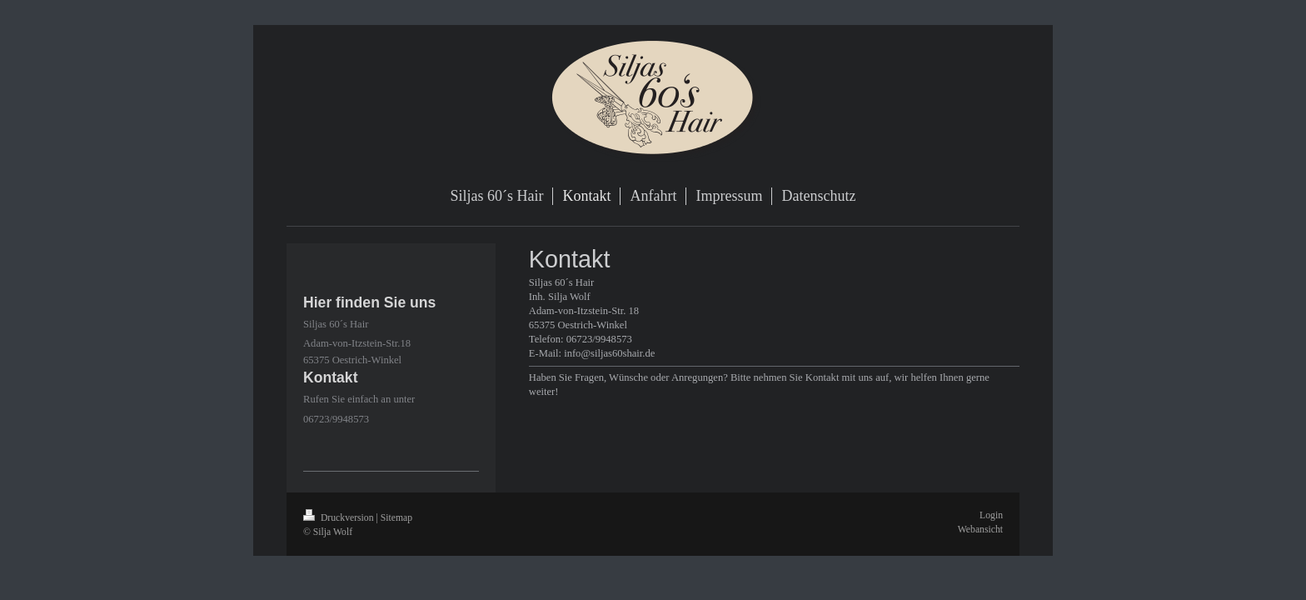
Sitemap (396, 517)
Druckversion (339, 517)
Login (991, 515)
